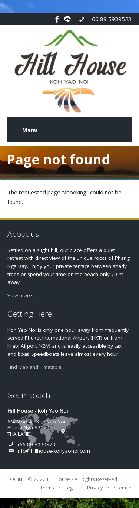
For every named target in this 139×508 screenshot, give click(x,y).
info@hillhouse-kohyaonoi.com (53, 451)
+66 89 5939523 (110, 19)
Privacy (95, 487)
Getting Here (29, 313)
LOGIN (14, 479)
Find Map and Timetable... (36, 367)
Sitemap (122, 487)
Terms (47, 487)
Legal (70, 487)
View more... (21, 295)
